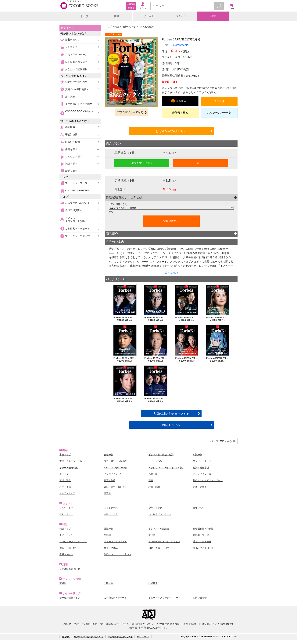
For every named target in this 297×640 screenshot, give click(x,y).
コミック (181, 16)
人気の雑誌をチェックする (171, 413)
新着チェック (72, 39)
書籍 (116, 16)
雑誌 (213, 16)
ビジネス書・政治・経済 (161, 454)
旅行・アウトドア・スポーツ (208, 480)
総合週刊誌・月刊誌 (203, 528)
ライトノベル (155, 461)
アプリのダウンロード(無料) (76, 219)
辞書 (150, 480)
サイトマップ (143, 636)
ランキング (71, 47)
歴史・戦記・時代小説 (115, 461)
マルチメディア (67, 493)
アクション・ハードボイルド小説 (165, 467)
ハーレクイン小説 (202, 474)
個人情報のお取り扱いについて (88, 636)
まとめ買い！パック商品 (78, 103)
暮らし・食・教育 (202, 541)
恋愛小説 (153, 474)
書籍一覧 (108, 454)
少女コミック (66, 514)
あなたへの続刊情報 (76, 69)
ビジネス (148, 16)
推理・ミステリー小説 (70, 461)
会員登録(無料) (73, 210)
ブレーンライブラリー (77, 183)
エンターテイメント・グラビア (164, 541)
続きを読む (171, 272)
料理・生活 (65, 487)
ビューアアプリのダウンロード (164, 597)
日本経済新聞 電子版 (70, 569)
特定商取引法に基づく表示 (120, 636)
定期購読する (171, 220)
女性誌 (151, 535)
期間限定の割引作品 (76, 82)
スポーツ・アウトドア (115, 541)
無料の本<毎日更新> (76, 89)
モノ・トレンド (67, 535)
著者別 (62, 583)
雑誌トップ (65, 528)
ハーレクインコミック (159, 514)
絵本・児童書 (200, 487)
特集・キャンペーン (76, 54)
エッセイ (64, 474)
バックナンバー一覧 (219, 112)
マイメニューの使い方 (77, 236)
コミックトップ (67, 507)
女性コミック (111, 514)
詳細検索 (70, 127)
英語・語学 (65, 480)
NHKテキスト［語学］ (159, 548)
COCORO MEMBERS (77, 190)
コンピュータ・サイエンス (73, 541)
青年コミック (200, 507)
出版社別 (108, 583)
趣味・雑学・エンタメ (115, 487)
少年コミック (155, 507)
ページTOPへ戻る (221, 441)
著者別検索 (71, 134)
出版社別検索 (72, 142)
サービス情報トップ (69, 597)
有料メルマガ (66, 554)
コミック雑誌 (111, 548)
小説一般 (197, 454)
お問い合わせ (200, 597)
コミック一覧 (111, 507)
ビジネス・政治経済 (143, 26)
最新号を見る (180, 112)
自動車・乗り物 (201, 535)
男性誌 (107, 535)
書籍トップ (65, 454)
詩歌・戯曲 (154, 487)
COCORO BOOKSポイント (79, 113)
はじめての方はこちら (171, 131)
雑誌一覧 (126, 26)
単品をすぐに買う (141, 162)
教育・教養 (109, 480)
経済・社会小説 (201, 467)
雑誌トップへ (171, 425)
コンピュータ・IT (202, 461)
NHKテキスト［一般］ (204, 548)
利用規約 (66, 636)
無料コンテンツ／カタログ (117, 554)
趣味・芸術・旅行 (68, 548)
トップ (84, 16)
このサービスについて (77, 202)
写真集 (107, 493)
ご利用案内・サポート (77, 228)
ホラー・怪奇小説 (68, 467)
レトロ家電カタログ (76, 61)
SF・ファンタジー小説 (115, 467)
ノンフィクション (113, 474)
